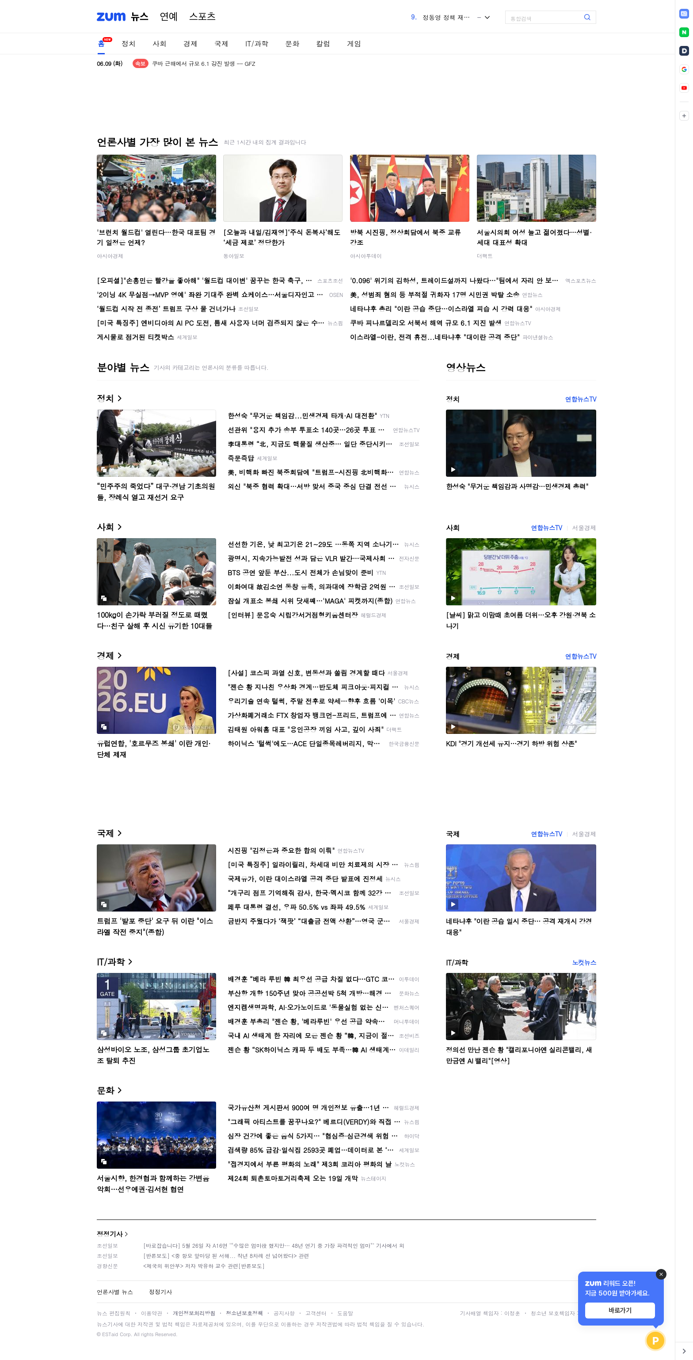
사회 (159, 43)
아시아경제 (110, 255)
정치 (129, 43)
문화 (292, 43)
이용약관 (151, 1313)
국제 (221, 43)
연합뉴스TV (580, 399)
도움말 (345, 1313)
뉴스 (139, 17)
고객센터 (316, 1313)
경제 (190, 43)
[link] (684, 14)
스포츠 (202, 17)
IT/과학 (256, 43)
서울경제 (584, 527)
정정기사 (109, 1233)
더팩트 (485, 255)
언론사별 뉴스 (115, 1292)
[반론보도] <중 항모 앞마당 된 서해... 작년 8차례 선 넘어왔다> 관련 (226, 1255)
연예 (169, 17)
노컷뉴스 (584, 962)
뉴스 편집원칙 (113, 1313)
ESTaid (110, 1334)
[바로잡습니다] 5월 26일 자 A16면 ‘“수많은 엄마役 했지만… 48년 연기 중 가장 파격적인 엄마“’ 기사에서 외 (273, 1245)
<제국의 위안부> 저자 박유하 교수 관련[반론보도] (204, 1265)
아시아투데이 (366, 255)
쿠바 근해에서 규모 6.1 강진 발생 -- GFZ (203, 63)
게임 (354, 43)
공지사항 (284, 1313)
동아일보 (233, 255)
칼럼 (323, 43)
